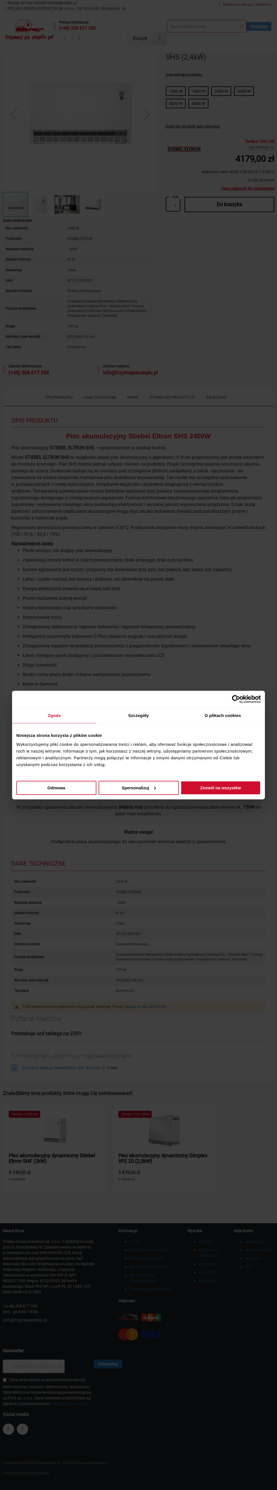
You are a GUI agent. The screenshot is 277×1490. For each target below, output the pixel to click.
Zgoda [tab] (54, 715)
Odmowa (56, 787)
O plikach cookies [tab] (223, 715)
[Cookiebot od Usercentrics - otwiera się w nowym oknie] (236, 699)
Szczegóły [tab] (138, 715)
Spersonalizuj (139, 787)
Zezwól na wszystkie (220, 787)
